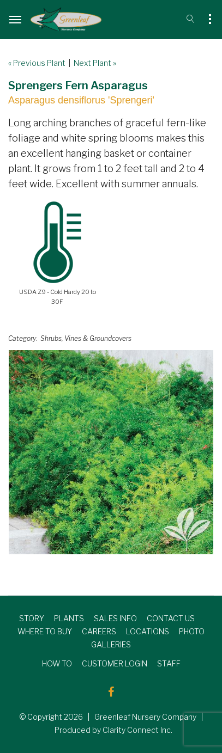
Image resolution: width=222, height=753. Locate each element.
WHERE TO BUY (44, 631)
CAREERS (99, 631)
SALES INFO (115, 618)
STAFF (169, 663)
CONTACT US (171, 618)
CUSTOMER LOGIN (114, 663)
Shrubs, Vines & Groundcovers (85, 338)
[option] (111, 452)
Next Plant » (95, 63)
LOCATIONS (147, 631)
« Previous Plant (36, 63)
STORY (31, 618)
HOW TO (57, 663)
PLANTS (69, 618)
